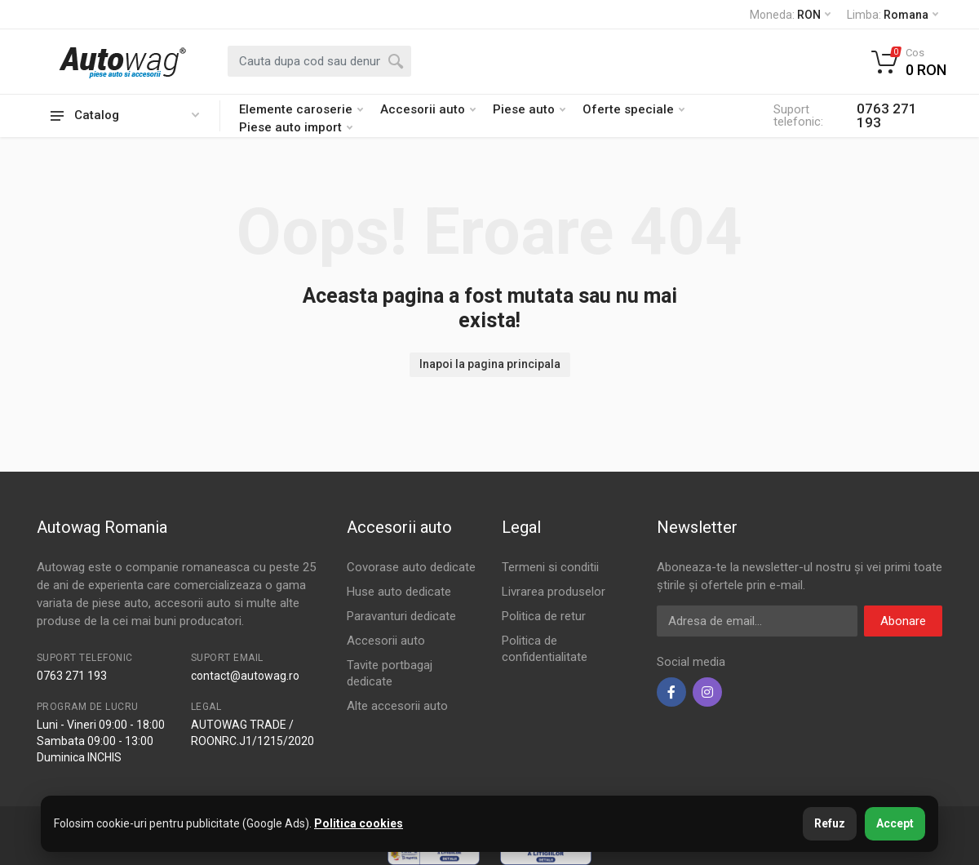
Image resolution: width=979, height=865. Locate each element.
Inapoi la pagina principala (489, 363)
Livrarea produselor (553, 591)
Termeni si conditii (550, 567)
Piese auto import (295, 127)
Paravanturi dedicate (401, 616)
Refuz (829, 823)
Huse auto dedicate (399, 591)
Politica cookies (358, 823)
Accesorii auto (428, 109)
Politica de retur (544, 616)
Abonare (903, 621)
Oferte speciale (633, 109)
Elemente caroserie (301, 109)
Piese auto (529, 109)
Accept (895, 823)
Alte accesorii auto (397, 706)
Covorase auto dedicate (411, 567)
